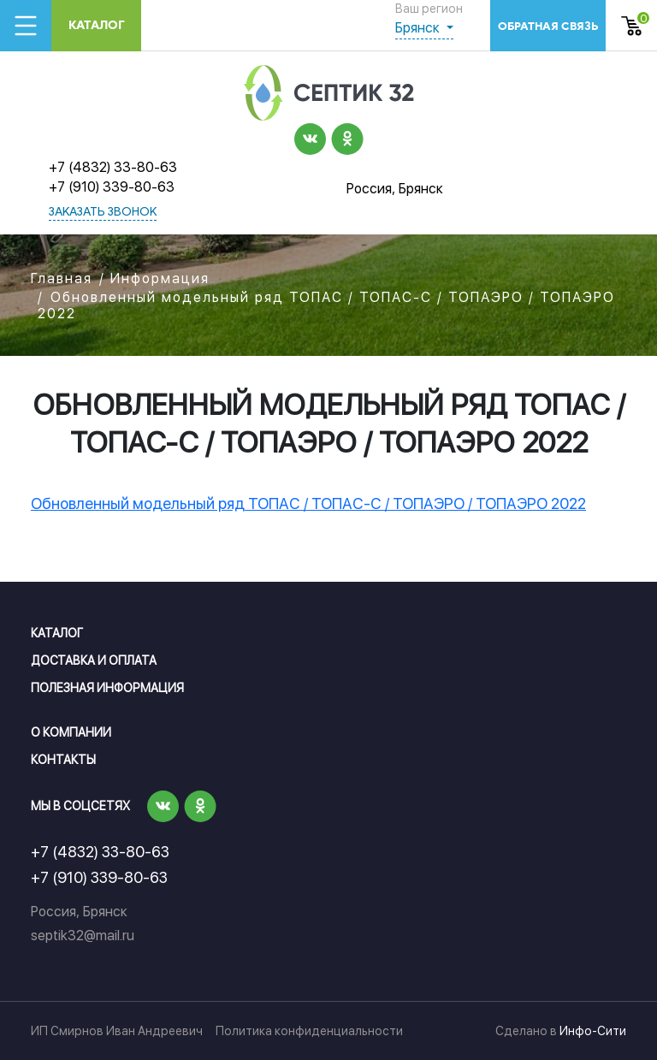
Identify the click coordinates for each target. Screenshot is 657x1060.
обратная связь (548, 26)
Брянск (419, 28)
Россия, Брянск (394, 189)
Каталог (96, 25)
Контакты (63, 760)
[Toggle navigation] (25, 25)
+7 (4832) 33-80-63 (113, 167)
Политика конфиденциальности (309, 1031)
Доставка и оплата (94, 660)
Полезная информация (107, 688)
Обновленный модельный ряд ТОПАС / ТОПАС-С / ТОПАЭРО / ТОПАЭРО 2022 (308, 503)
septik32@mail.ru (82, 935)
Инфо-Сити (592, 1031)
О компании (71, 732)
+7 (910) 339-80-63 (112, 187)
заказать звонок (103, 212)
